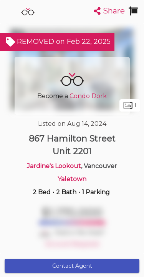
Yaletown (72, 179)
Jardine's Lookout (54, 166)
